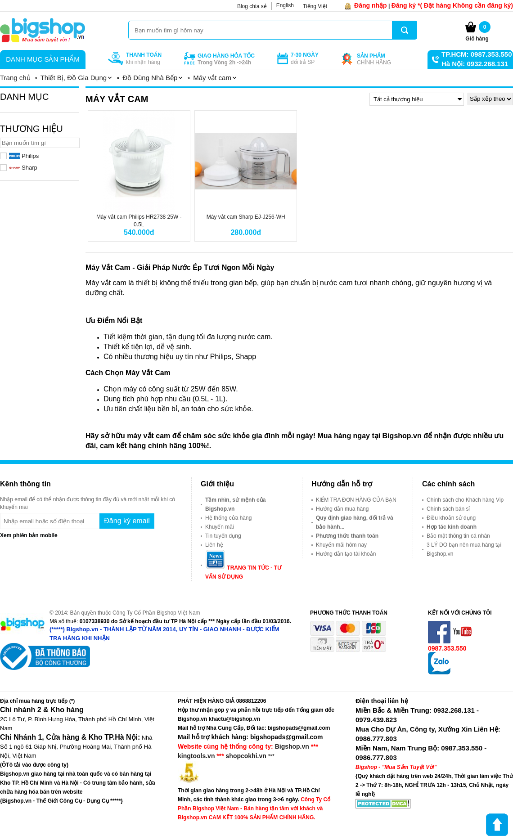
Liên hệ (214, 545)
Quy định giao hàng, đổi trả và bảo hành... (354, 522)
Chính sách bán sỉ (448, 509)
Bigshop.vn (292, 746)
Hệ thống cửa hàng (228, 518)
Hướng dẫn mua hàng (342, 509)
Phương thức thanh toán (347, 536)
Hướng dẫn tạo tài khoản (346, 554)
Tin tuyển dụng (223, 536)
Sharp (23, 167)
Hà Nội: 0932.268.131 (474, 63)
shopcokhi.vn (246, 755)
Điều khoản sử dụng (451, 518)
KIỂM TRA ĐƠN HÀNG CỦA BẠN (356, 500)
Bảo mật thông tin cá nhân (458, 536)
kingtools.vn (196, 755)
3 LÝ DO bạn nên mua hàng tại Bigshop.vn (464, 549)
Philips (24, 156)
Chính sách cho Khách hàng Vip (465, 500)
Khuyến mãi (219, 527)
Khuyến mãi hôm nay (341, 545)
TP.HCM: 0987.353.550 (476, 54)
